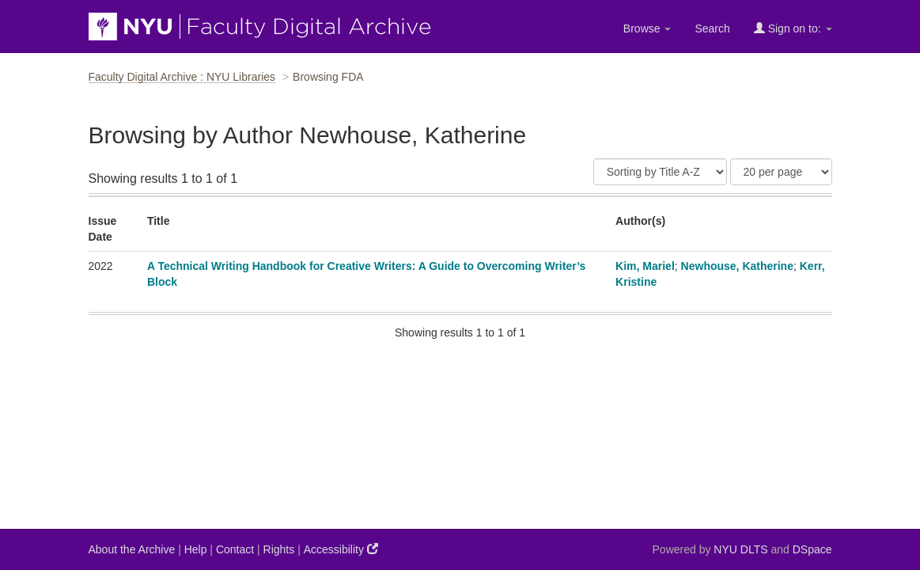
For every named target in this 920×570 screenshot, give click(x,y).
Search (712, 28)
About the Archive (132, 549)
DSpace (812, 549)
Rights (279, 549)
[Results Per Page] (781, 171)
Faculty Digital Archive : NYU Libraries (182, 76)
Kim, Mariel (645, 266)
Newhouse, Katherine (737, 266)
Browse (647, 28)
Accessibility (341, 549)
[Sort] (660, 171)
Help (195, 549)
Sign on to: (793, 28)
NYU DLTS (740, 549)
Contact (235, 549)
